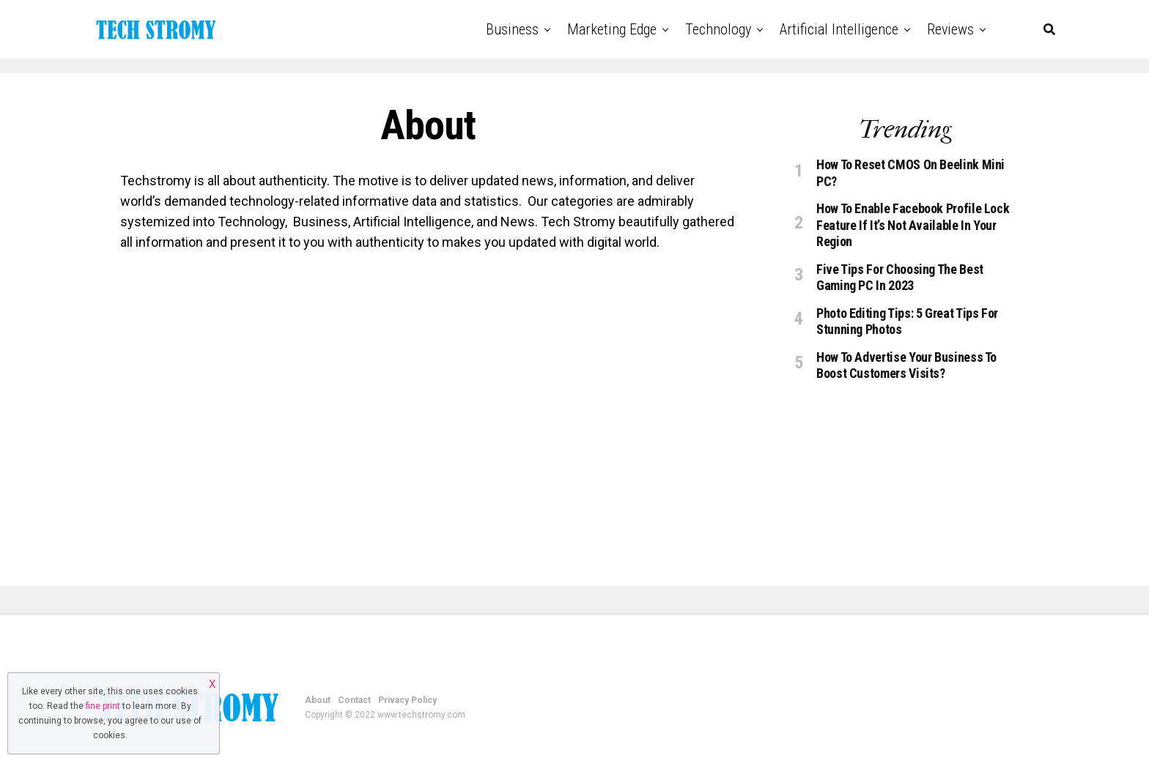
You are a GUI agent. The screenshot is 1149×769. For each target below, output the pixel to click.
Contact (354, 700)
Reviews (950, 29)
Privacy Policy (407, 700)
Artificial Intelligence (839, 29)
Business (512, 29)
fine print (103, 706)
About (317, 700)
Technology (718, 29)
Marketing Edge (612, 29)
